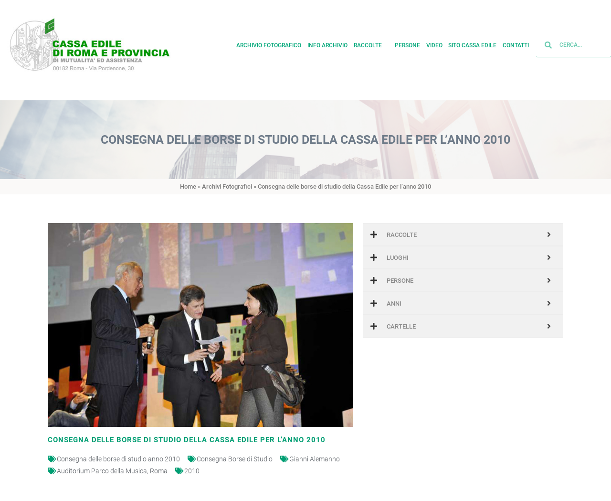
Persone (407, 44)
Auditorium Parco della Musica (102, 471)
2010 (192, 471)
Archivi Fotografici (227, 186)
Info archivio (327, 44)
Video (434, 44)
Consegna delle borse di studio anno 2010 (118, 459)
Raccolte (371, 44)
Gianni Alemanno (314, 459)
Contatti (516, 44)
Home (188, 186)
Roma (159, 471)
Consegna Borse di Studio (235, 459)
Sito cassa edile (472, 44)
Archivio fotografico (268, 44)
